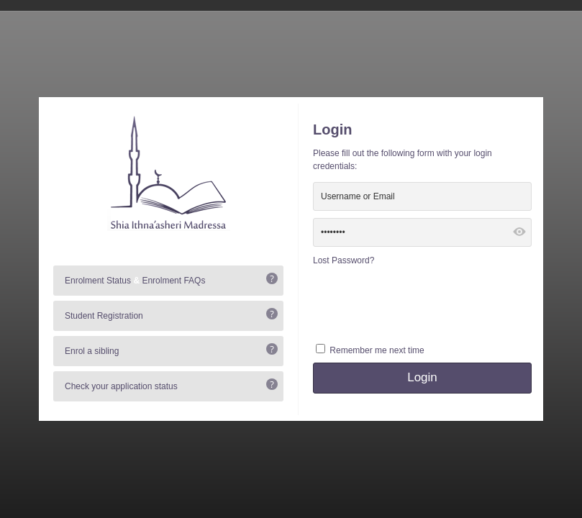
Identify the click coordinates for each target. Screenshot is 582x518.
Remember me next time (376, 350)
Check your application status (121, 386)
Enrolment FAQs (173, 281)
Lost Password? (343, 260)
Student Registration (104, 316)
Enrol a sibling (92, 351)
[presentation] (422, 303)
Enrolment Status (98, 281)
